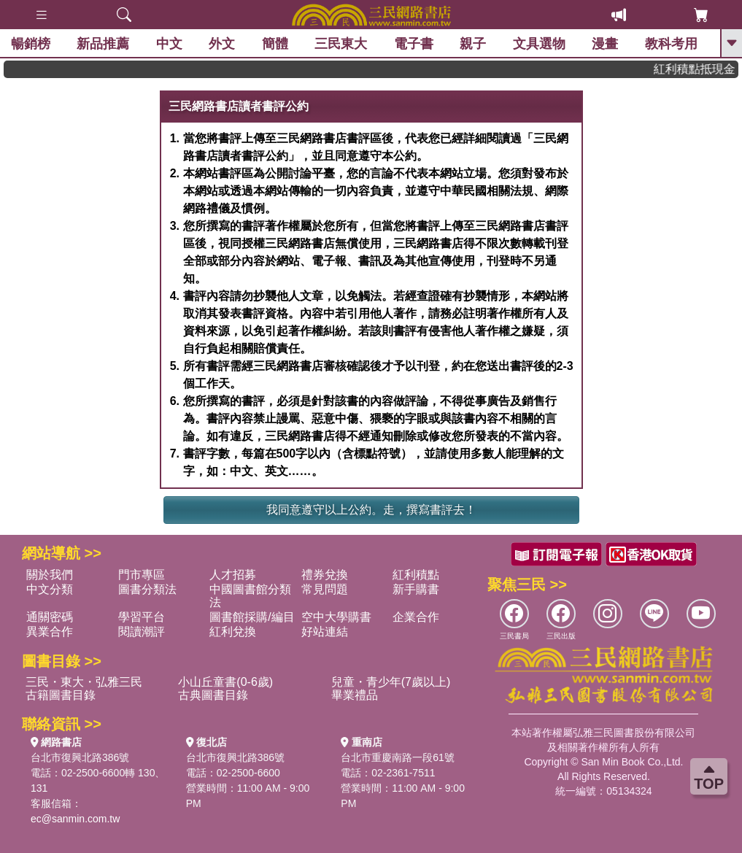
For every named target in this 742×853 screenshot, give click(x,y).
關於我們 (49, 574)
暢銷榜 (30, 43)
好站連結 (324, 631)
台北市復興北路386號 (80, 757)
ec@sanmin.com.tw (75, 819)
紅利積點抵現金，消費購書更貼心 (701, 69)
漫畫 (605, 43)
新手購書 (416, 589)
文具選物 (539, 43)
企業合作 (416, 617)
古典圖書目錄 (213, 695)
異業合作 (49, 631)
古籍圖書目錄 (61, 695)
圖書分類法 (147, 589)
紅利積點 (416, 574)
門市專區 (141, 574)
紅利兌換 (232, 631)
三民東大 (340, 43)
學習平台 (141, 617)
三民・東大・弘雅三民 (84, 682)
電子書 (413, 43)
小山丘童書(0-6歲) (225, 682)
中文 (169, 43)
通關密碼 (49, 617)
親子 (473, 43)
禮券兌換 (324, 574)
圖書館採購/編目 (251, 617)
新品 (103, 43)
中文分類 (49, 589)
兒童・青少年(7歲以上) (391, 682)
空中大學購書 (336, 617)
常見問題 (324, 589)
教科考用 (671, 43)
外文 (222, 43)
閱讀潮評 (141, 631)
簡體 (275, 43)
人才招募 (232, 574)
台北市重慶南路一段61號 (398, 757)
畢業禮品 (354, 695)
